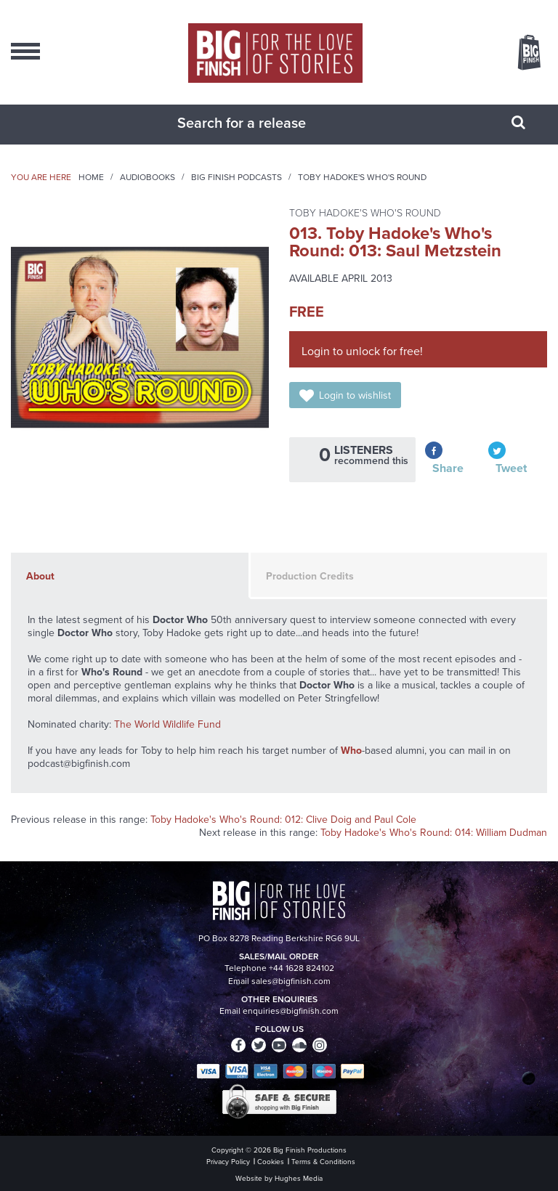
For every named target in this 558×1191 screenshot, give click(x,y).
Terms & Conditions (323, 1161)
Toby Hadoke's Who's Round (362, 177)
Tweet (511, 468)
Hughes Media (299, 1178)
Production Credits (310, 576)
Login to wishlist (355, 395)
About (40, 576)
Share (448, 468)
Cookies (270, 1161)
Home (91, 177)
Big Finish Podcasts (236, 177)
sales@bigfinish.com (291, 981)
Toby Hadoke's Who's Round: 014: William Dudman (433, 832)
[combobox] (261, 123)
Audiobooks (147, 177)
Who (351, 750)
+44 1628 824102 (301, 968)
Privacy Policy (228, 1161)
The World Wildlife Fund (167, 724)
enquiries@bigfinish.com (291, 1010)
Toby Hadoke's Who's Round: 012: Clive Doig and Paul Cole (283, 819)
